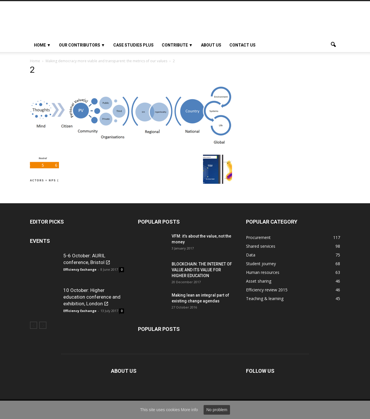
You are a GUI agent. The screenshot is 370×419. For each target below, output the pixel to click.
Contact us (242, 45)
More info (189, 409)
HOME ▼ (42, 45)
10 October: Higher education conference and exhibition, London (92, 296)
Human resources (262, 272)
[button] (333, 45)
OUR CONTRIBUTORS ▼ (82, 45)
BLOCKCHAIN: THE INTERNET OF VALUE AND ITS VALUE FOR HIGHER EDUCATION (202, 270)
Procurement (258, 237)
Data (250, 255)
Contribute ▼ (177, 45)
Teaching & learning (264, 298)
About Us (211, 45)
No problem (216, 409)
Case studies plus (133, 45)
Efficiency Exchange (79, 269)
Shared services (260, 246)
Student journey (261, 263)
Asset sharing (258, 281)
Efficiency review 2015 (267, 290)
